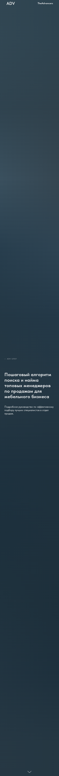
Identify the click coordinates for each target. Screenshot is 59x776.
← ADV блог (10, 359)
